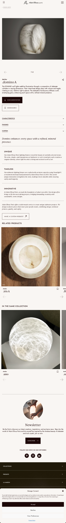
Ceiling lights (7, 7)
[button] (63, 491)
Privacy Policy (32, 520)
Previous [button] (5, 72)
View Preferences (33, 516)
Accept (33, 504)
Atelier (4, 79)
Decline (33, 510)
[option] (33, 39)
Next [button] (60, 72)
